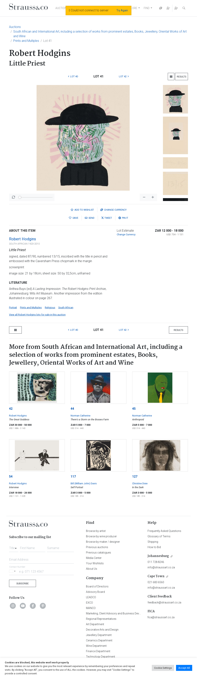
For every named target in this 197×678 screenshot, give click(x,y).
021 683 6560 (156, 582)
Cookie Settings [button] (163, 667)
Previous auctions (97, 547)
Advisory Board (95, 591)
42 (11, 409)
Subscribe (22, 583)
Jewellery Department (99, 635)
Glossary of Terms (159, 536)
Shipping (153, 541)
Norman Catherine (80, 415)
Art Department (95, 624)
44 (72, 409)
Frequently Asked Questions (164, 530)
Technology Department (100, 656)
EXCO (89, 602)
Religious (50, 307)
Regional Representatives (101, 618)
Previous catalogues (98, 552)
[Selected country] (13, 571)
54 (11, 476)
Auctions (15, 27)
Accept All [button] (184, 667)
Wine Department (96, 645)
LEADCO (91, 597)
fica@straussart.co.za (161, 617)
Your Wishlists (95, 563)
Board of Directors (97, 586)
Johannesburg (158, 556)
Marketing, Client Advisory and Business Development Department (125, 613)
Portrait (13, 307)
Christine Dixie (140, 483)
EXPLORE (131, 8)
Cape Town (156, 576)
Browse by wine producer (101, 536)
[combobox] (13, 547)
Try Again (122, 10)
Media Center (94, 557)
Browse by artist (96, 530)
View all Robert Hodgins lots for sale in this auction (37, 314)
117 (73, 476)
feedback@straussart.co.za (164, 602)
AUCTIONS (61, 8)
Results (181, 76)
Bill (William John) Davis (84, 483)
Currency (113, 209)
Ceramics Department (99, 640)
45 (134, 409)
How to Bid (154, 547)
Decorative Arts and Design (102, 629)
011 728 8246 (156, 562)
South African (65, 307)
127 (134, 476)
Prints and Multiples (26, 41)
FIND (146, 8)
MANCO (91, 608)
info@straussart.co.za (161, 567)
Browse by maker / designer (103, 541)
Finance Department (98, 651)
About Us (91, 568)
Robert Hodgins (22, 239)
